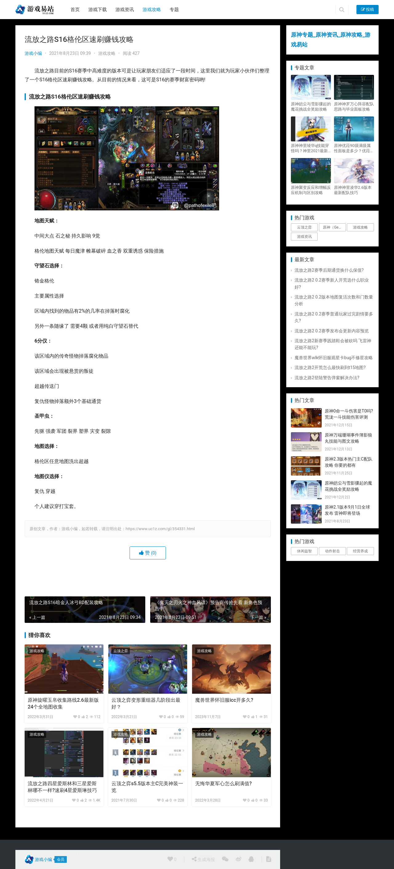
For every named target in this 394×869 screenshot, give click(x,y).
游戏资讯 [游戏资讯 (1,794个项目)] (304, 236)
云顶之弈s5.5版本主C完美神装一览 (147, 787)
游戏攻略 (152, 9)
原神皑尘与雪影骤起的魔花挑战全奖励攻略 (311, 107)
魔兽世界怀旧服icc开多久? (224, 700)
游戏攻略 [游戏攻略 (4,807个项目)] (360, 227)
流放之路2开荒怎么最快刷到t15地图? (330, 367)
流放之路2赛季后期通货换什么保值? (329, 270)
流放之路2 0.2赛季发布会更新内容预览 (332, 330)
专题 (174, 9)
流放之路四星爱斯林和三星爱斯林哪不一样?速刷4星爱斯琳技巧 (62, 787)
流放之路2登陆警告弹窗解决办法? (327, 377)
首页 (75, 9)
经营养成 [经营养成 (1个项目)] (360, 551)
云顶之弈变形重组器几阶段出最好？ (145, 703)
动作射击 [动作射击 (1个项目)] (332, 551)
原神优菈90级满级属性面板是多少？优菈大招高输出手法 (354, 148)
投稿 (367, 9)
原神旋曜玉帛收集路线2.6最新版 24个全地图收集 (63, 703)
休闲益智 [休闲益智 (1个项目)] (304, 551)
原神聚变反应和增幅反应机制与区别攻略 (311, 190)
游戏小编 (33, 53)
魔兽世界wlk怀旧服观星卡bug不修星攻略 (334, 357)
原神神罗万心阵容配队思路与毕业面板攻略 (354, 107)
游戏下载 (97, 9)
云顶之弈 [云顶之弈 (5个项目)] (304, 227)
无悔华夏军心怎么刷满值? (223, 783)
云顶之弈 (120, 651)
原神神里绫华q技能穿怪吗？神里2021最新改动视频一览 (310, 148)
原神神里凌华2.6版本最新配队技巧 (353, 190)
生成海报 (203, 859)
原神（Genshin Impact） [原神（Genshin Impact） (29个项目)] (334, 227)
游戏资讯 (124, 9)
